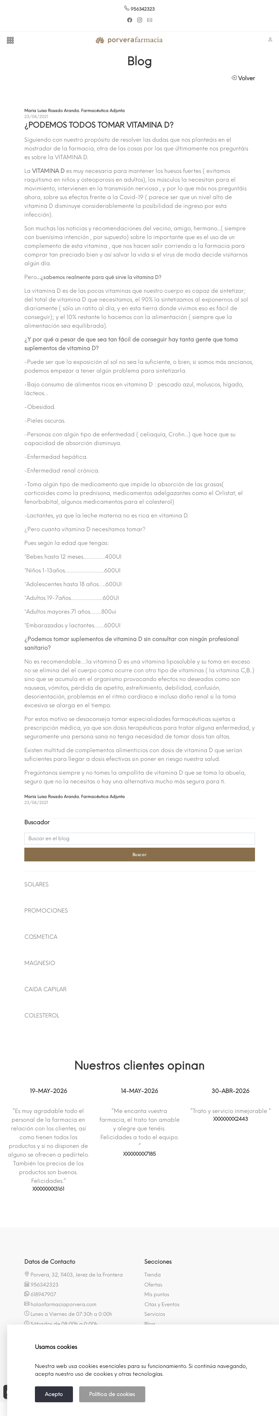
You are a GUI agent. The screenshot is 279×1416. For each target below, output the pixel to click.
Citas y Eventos (162, 1304)
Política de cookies (112, 1394)
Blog (149, 1324)
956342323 (139, 9)
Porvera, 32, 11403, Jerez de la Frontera (73, 1274)
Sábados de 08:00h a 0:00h (61, 1324)
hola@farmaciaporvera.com (60, 1304)
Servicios (154, 1314)
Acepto (54, 1394)
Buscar (139, 854)
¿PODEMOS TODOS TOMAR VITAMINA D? (99, 125)
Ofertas (153, 1285)
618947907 (40, 1294)
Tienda (152, 1275)
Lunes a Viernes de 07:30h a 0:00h (68, 1314)
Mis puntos (156, 1294)
